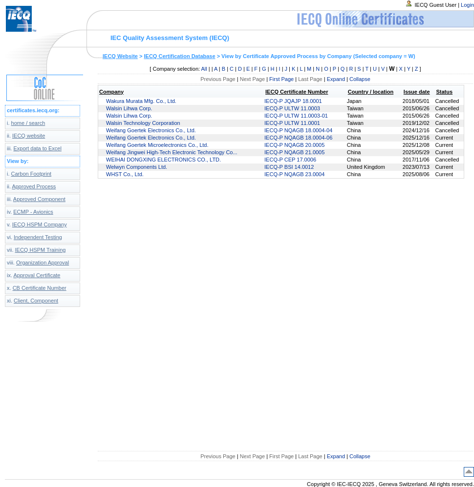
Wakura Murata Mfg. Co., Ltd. (141, 101)
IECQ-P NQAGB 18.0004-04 (298, 130)
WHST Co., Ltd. (125, 174)
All (204, 69)
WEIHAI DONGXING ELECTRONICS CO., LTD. (163, 159)
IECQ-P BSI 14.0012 (289, 167)
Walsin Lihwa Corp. (129, 108)
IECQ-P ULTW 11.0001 (292, 123)
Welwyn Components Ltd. (136, 167)
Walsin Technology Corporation (143, 123)
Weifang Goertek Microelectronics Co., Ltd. (157, 145)
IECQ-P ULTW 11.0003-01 (296, 116)
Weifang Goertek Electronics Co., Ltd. (151, 130)
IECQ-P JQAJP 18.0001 (293, 101)
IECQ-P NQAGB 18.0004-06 (298, 138)
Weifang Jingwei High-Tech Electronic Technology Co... (171, 152)
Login (467, 5)
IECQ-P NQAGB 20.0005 (294, 145)
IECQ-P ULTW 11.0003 (292, 108)
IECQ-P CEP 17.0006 (290, 159)
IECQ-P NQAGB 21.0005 (294, 152)
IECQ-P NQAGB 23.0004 (294, 174)
